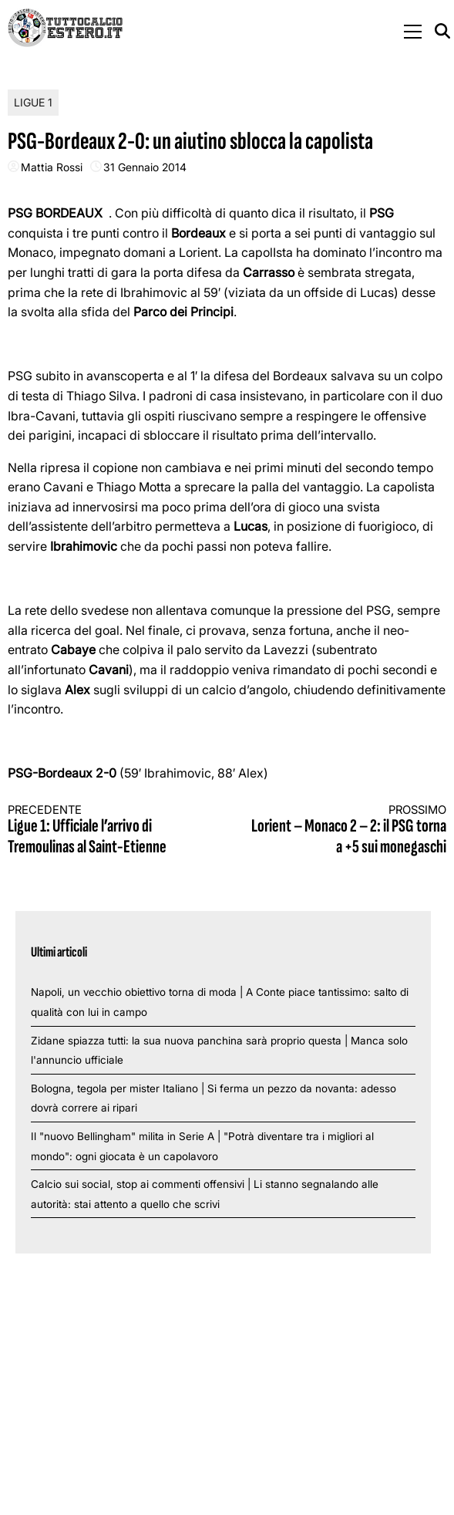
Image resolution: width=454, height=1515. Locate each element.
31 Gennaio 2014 (145, 167)
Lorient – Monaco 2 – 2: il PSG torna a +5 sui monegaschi (347, 830)
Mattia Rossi (51, 167)
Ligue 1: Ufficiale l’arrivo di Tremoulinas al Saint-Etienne (106, 830)
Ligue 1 (33, 102)
